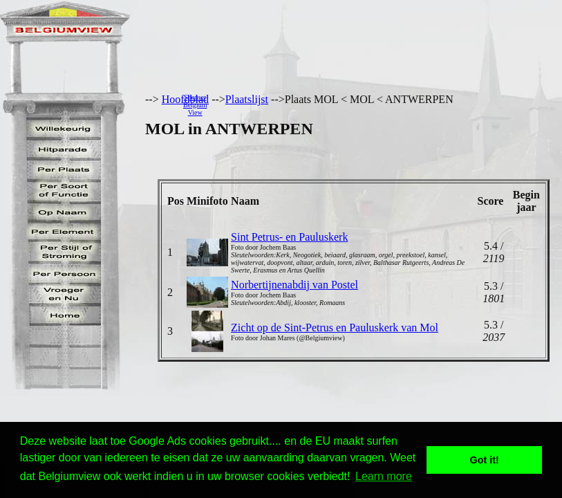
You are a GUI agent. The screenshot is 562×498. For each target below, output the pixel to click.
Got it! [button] (484, 459)
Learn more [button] (383, 476)
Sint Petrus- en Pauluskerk (289, 237)
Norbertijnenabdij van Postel (294, 284)
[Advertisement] (388, 104)
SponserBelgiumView (195, 104)
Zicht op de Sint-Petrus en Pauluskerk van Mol (334, 327)
